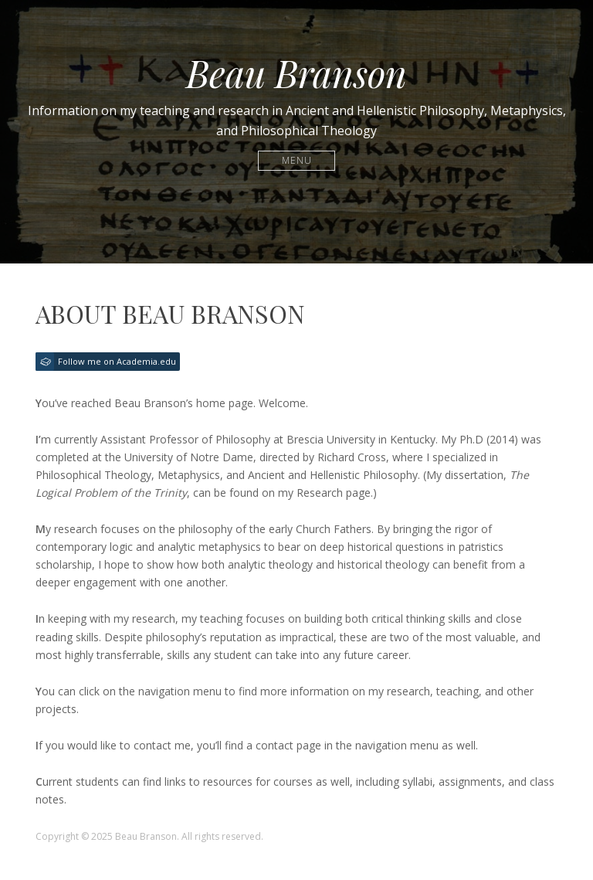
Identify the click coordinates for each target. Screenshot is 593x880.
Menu (297, 160)
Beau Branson (296, 72)
